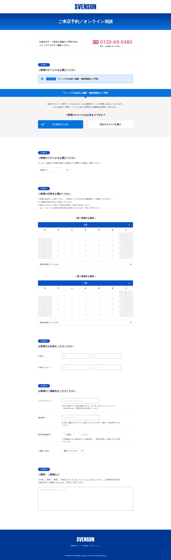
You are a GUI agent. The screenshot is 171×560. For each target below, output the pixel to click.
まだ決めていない (60, 124)
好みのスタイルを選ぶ (110, 124)
